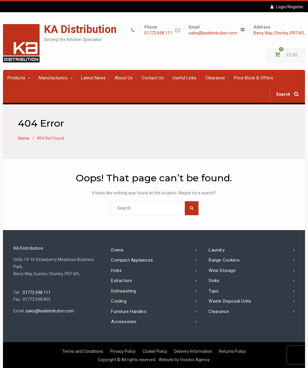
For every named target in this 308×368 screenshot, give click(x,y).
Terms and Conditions (82, 351)
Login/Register (287, 6)
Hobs (116, 270)
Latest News (93, 78)
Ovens (117, 250)
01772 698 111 (158, 33)
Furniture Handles (128, 311)
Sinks (214, 280)
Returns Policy (232, 351)
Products (16, 78)
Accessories (123, 321)
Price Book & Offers (253, 78)
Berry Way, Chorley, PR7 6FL (279, 33)
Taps (213, 291)
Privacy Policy (123, 351)
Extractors (121, 280)
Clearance (215, 78)
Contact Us (153, 78)
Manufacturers (53, 78)
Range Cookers (224, 260)
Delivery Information (193, 351)
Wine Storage (222, 270)
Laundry (216, 250)
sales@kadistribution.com (213, 33)
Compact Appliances (132, 260)
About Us (124, 78)
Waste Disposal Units (230, 301)
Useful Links (184, 78)
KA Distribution (80, 29)
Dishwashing (123, 291)
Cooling (118, 301)
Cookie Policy (155, 351)
